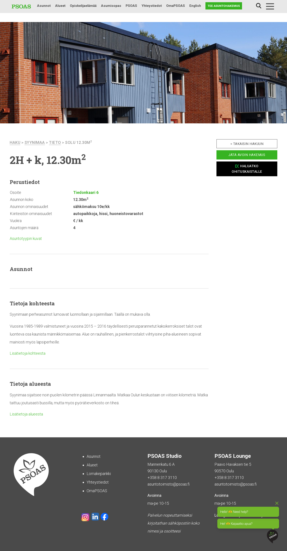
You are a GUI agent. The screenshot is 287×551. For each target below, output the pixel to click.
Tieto (55, 142)
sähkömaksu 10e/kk (91, 206)
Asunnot (44, 6)
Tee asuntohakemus (224, 5)
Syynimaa (34, 142)
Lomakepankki (99, 473)
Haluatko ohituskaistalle (247, 169)
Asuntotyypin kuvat (26, 238)
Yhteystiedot (152, 6)
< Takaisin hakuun (247, 144)
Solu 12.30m (78, 142)
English (195, 6)
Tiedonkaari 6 (86, 192)
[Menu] (270, 6)
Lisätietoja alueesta (26, 414)
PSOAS (131, 6)
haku (15, 142)
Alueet (60, 6)
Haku (259, 6)
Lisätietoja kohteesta (27, 353)
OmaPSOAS (175, 6)
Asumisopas (111, 6)
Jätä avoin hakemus (246, 155)
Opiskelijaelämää (83, 6)
